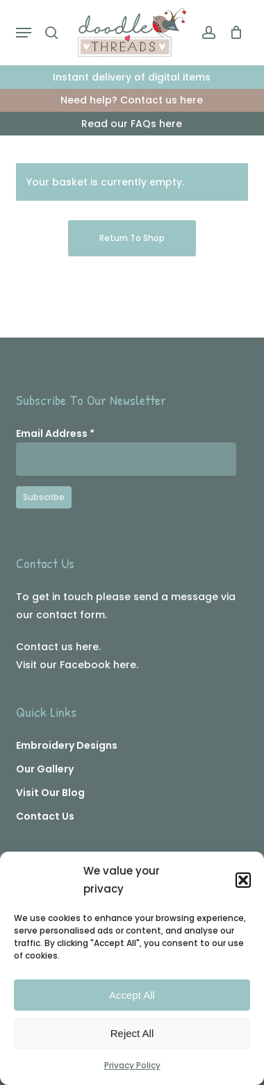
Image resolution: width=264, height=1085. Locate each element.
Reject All (132, 1033)
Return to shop (132, 238)
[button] (243, 880)
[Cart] (232, 32)
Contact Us (45, 816)
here (87, 647)
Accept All (132, 995)
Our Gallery (45, 769)
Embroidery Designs (66, 745)
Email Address (55, 433)
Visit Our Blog (50, 793)
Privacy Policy (132, 1065)
